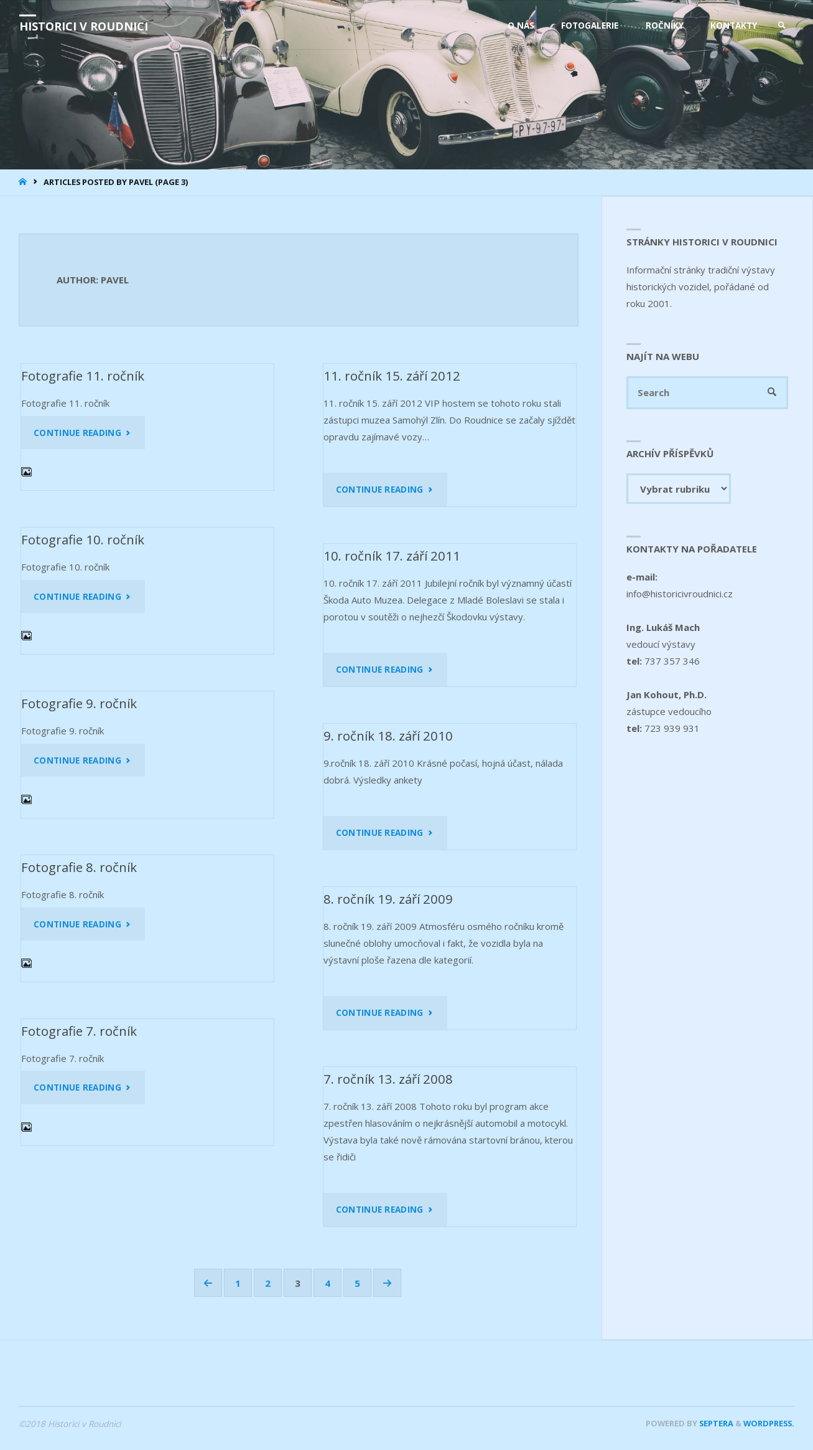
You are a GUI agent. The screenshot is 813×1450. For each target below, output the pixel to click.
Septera (715, 1423)
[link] (782, 25)
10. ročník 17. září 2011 (391, 555)
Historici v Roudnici (83, 26)
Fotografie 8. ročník (79, 867)
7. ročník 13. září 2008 (388, 1079)
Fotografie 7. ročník (79, 1031)
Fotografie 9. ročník (79, 703)
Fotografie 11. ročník (82, 375)
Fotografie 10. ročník (82, 539)
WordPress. (768, 1423)
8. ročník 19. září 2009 (388, 898)
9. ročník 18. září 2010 (388, 735)
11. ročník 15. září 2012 (391, 375)
